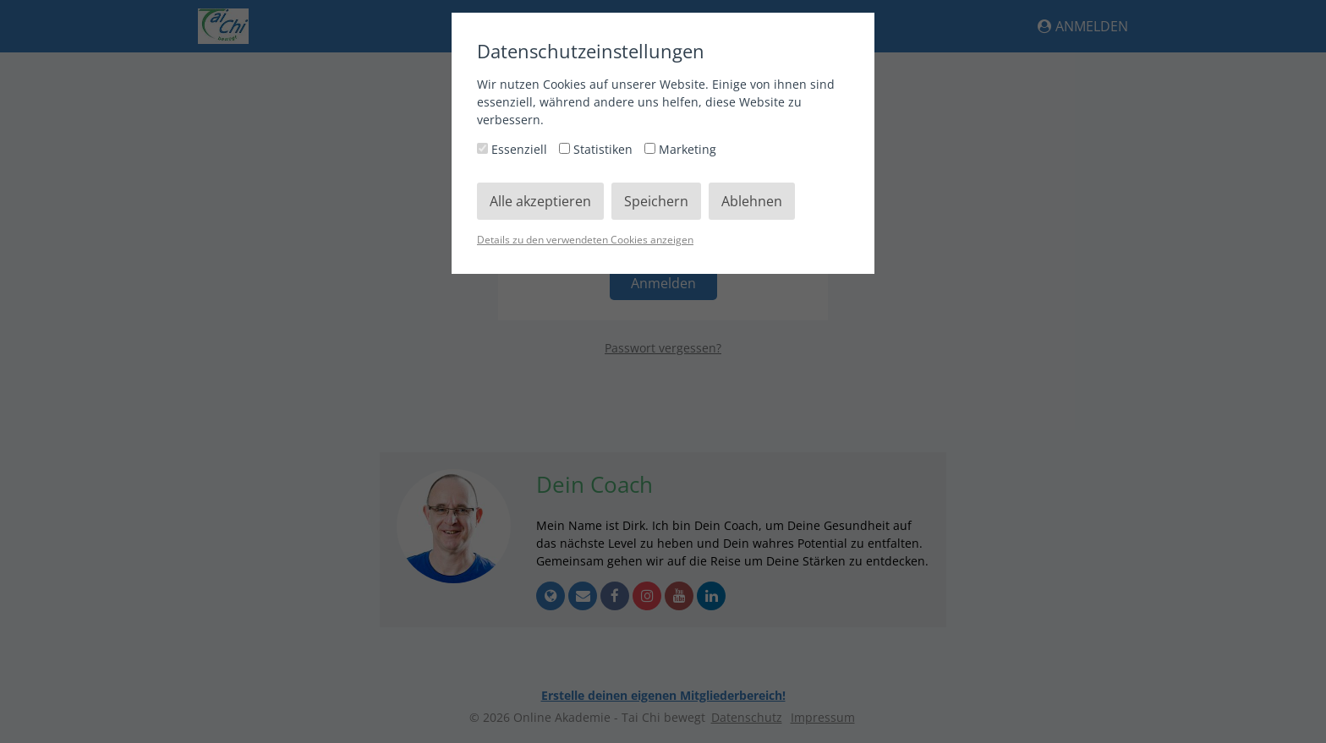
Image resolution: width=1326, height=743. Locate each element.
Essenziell (514, 149)
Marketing (680, 149)
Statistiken (597, 149)
